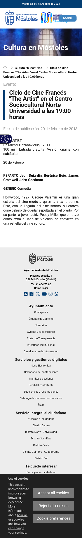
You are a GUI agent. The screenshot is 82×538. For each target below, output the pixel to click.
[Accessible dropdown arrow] (9, 139)
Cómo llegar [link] (41, 288)
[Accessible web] (5, 139)
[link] (37, 17)
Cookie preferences (53, 518)
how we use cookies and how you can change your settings (18, 523)
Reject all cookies (53, 506)
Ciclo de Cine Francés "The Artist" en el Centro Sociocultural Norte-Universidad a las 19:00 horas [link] (40, 72)
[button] (68, 18)
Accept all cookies (53, 493)
